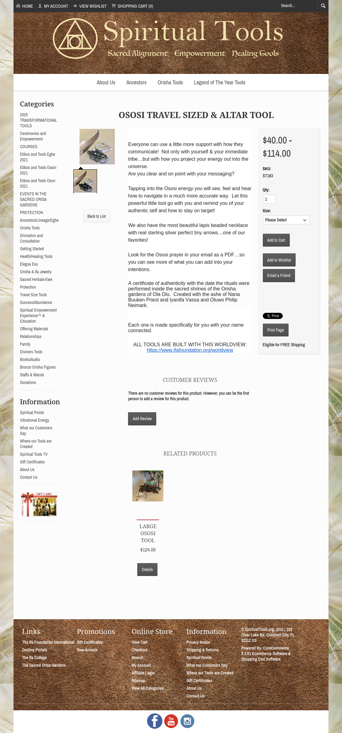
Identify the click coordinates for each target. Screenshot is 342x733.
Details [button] (147, 569)
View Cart (139, 642)
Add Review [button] (142, 418)
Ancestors (136, 82)
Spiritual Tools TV (34, 454)
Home (24, 6)
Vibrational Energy (34, 420)
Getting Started (32, 248)
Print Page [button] (275, 330)
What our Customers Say (206, 665)
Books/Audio (30, 359)
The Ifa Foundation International (48, 642)
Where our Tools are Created (209, 673)
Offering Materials (34, 329)
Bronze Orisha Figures (38, 367)
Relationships (30, 336)
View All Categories (148, 688)
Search (137, 657)
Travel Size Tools (33, 294)
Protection (28, 287)
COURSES (28, 146)
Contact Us (28, 477)
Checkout (139, 650)
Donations (28, 382)
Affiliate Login (143, 673)
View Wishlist (90, 6)
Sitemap (138, 680)
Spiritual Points (32, 412)
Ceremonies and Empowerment (33, 136)
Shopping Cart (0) (132, 6)
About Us (106, 82)
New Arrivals (87, 650)
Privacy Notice (198, 642)
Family (25, 344)
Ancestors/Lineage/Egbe (39, 220)
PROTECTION (31, 212)
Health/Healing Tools (36, 256)
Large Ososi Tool (147, 533)
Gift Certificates (32, 462)
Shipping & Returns (202, 650)
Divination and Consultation (31, 238)
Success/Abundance (36, 302)
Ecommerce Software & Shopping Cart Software (266, 656)
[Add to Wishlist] (279, 259)
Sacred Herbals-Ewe (36, 279)
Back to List (96, 216)
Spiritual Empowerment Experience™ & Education (38, 315)
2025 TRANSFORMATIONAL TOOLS (38, 120)
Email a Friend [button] (278, 275)
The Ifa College (34, 657)
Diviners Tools (31, 352)
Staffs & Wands (32, 375)
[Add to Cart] (276, 240)
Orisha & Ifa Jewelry (36, 271)
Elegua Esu (29, 264)
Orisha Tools (170, 82)
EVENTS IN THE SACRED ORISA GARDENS (33, 199)
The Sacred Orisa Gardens (44, 665)
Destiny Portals (34, 650)
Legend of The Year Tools (219, 82)
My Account (53, 6)
